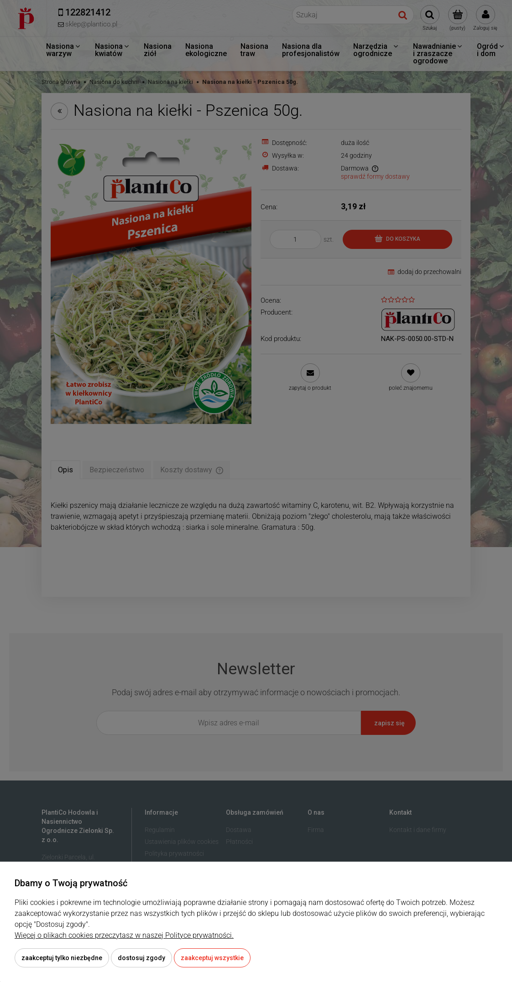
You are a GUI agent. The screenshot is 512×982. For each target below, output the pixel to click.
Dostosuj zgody (141, 957)
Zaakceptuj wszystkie (212, 957)
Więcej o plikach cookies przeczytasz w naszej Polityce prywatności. (124, 935)
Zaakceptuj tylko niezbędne (61, 957)
